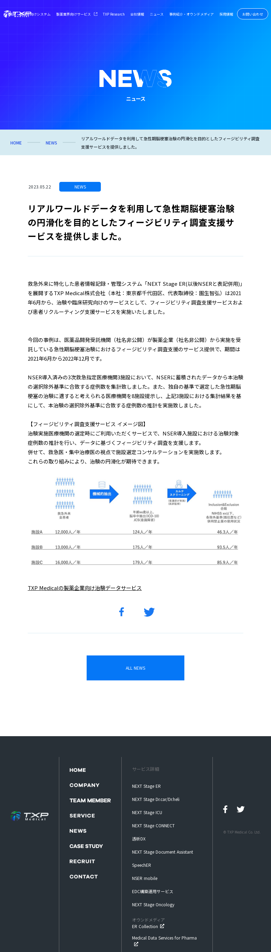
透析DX (139, 838)
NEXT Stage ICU (147, 812)
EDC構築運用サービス (152, 891)
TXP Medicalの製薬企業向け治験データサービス (85, 587)
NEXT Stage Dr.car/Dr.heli (156, 799)
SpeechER (141, 865)
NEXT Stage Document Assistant (162, 852)
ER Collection (148, 923)
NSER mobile (144, 878)
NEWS (51, 143)
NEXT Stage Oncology (153, 904)
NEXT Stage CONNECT (153, 825)
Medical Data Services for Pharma (164, 938)
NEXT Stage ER (146, 786)
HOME (16, 143)
